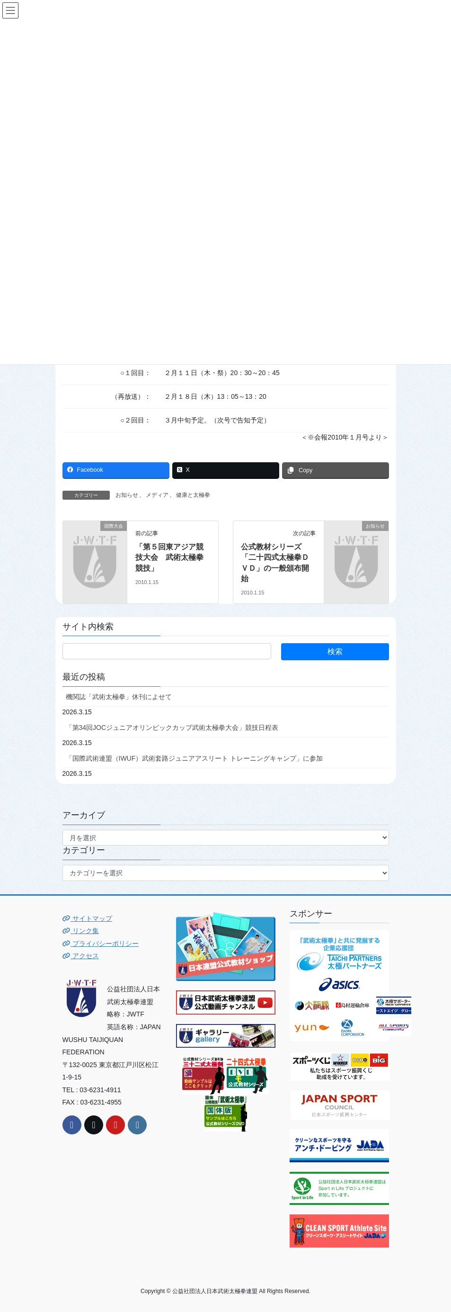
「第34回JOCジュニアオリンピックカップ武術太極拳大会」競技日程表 (172, 727)
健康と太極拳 (193, 495)
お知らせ (126, 495)
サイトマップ (87, 918)
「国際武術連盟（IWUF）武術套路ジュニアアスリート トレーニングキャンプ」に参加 (194, 758)
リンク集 (80, 931)
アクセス (80, 956)
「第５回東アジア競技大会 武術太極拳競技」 (169, 557)
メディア (157, 495)
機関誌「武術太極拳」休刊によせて (119, 697)
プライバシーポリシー (100, 943)
